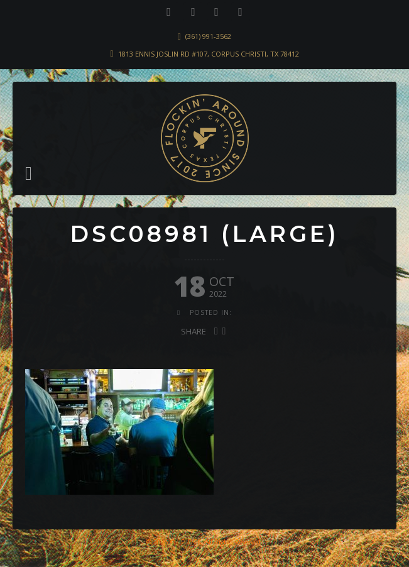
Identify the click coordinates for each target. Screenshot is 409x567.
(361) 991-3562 (208, 36)
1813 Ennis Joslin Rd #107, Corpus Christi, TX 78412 (208, 53)
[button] (28, 173)
